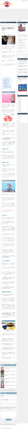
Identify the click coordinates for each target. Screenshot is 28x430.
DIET (4, 20)
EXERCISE (7, 20)
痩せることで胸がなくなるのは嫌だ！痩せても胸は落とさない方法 (10, 375)
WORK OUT (11, 20)
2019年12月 (19, 107)
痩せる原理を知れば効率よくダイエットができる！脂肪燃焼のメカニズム (10, 382)
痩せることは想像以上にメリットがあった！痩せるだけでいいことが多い (10, 371)
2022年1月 (19, 97)
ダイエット (19, 118)
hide (8, 78)
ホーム (1, 20)
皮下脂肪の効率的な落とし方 (6, 83)
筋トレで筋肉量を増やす (6, 85)
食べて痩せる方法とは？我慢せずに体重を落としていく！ (10, 385)
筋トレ (19, 120)
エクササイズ (20, 115)
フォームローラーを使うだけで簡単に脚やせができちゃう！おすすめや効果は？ (22, 73)
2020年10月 (19, 102)
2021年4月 (19, 100)
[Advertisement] (14, 14)
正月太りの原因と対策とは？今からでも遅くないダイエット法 (10, 378)
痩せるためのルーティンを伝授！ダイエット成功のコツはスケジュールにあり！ (10, 368)
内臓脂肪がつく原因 (6, 82)
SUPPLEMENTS (19, 20)
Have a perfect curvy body (6, 428)
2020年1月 (19, 105)
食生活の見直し (5, 84)
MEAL (15, 20)
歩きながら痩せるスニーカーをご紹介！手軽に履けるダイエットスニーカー (22, 66)
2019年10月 (19, 110)
